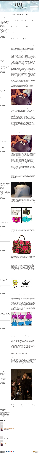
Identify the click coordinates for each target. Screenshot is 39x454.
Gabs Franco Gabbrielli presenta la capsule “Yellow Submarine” (4, 22)
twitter (2, 37)
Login (37, 0)
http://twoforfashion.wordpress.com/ (28, 275)
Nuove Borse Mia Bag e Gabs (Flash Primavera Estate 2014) (5, 184)
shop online (25, 132)
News (3, 61)
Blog (4, 17)
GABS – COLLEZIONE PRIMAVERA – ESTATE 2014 (5, 314)
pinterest (3, 37)
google (4, 37)
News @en (3, 26)
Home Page (1, 17)
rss (4, 452)
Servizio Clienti (34, 0)
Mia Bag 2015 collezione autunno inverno (9, 428)
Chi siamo (31, 0)
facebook (0, 37)
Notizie (5, 141)
